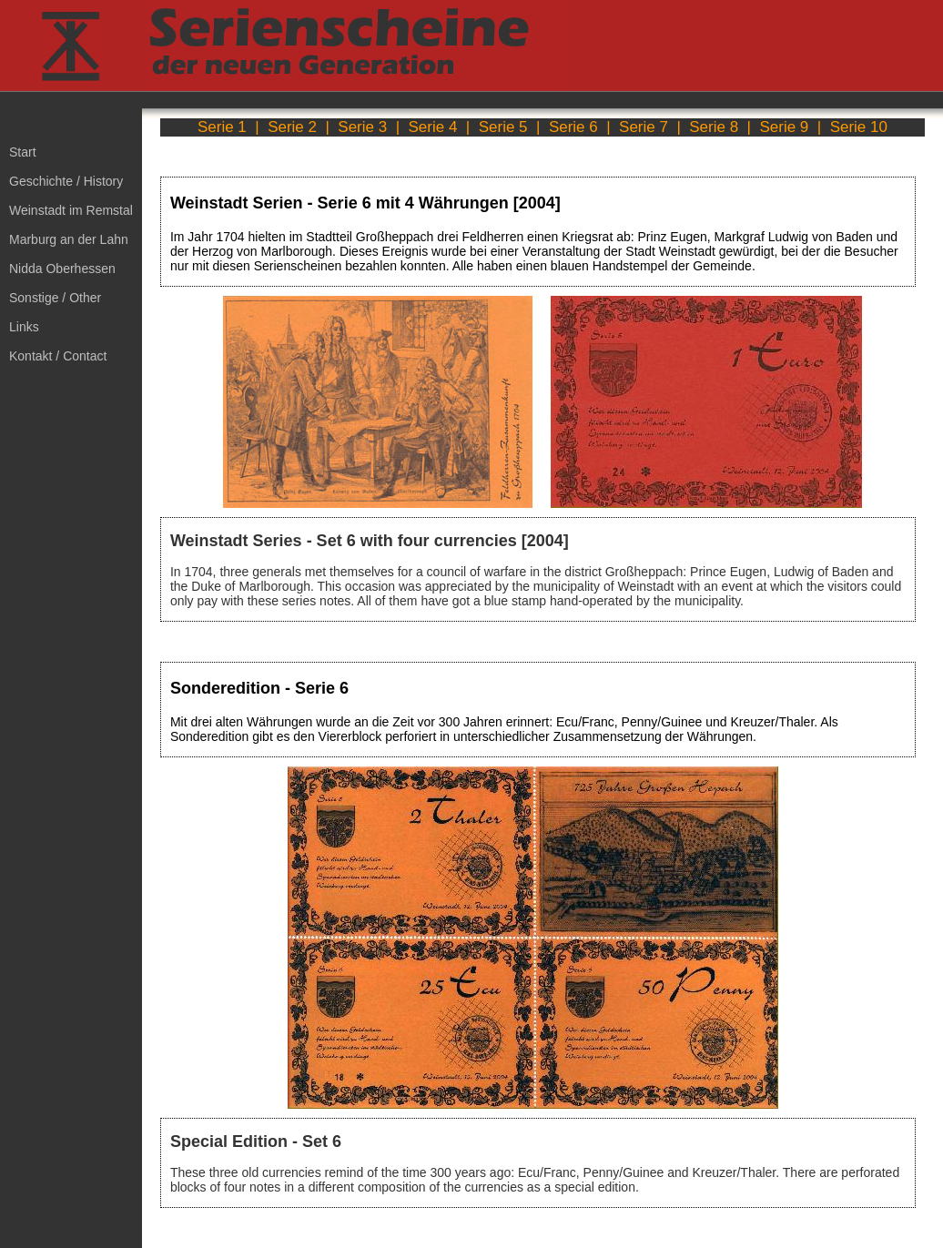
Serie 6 (573, 127)
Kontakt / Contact (57, 356)
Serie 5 (503, 127)
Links (24, 327)
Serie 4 (433, 127)
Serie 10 (858, 127)
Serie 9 (783, 127)
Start (22, 152)
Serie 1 (222, 127)
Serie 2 (292, 127)
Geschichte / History (66, 181)
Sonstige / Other (55, 297)
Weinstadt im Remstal (71, 210)
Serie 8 (713, 127)
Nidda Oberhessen (62, 268)
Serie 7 (643, 127)
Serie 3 (362, 127)
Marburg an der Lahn (68, 239)
